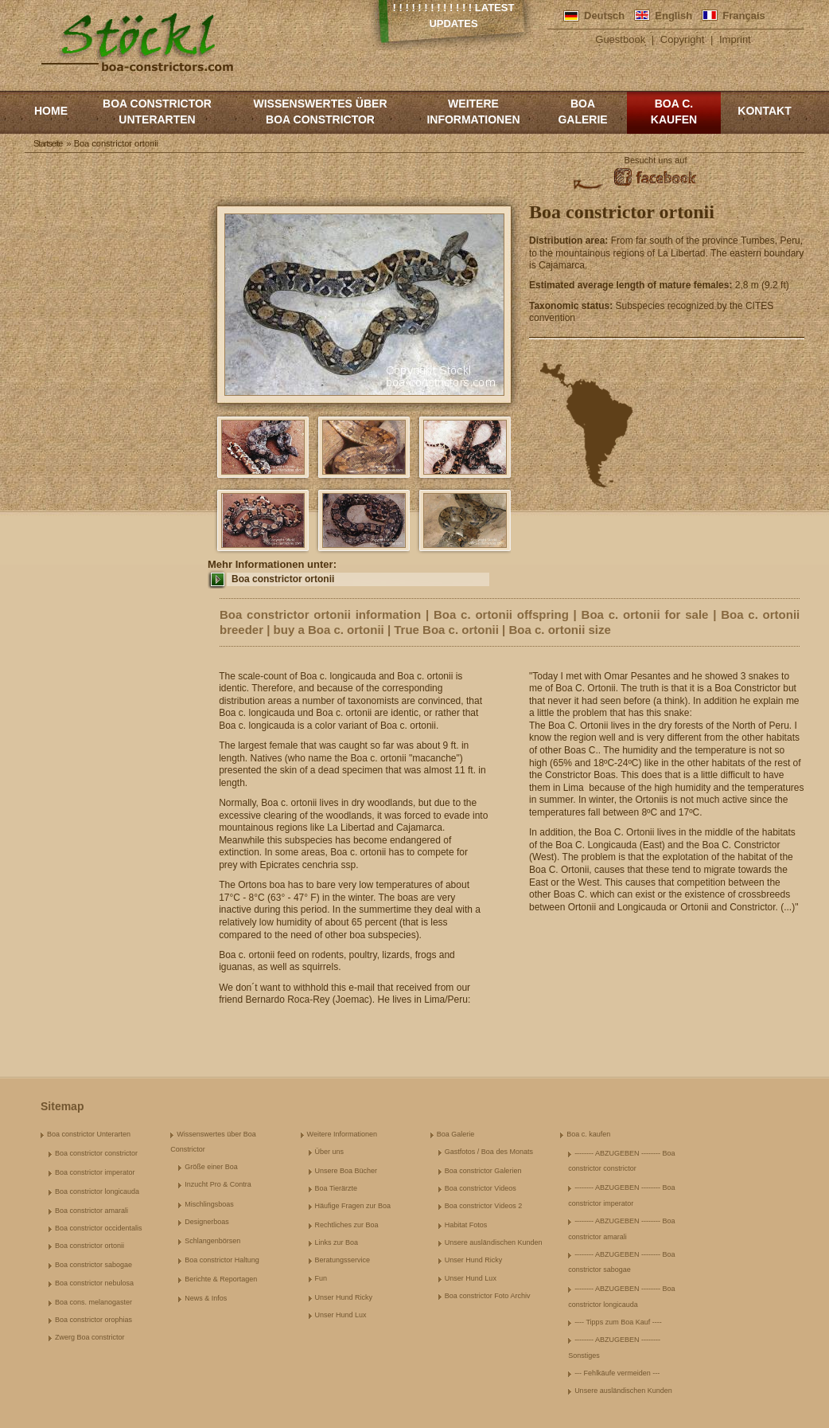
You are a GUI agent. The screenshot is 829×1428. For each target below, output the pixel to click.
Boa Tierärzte (336, 1188)
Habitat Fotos (466, 1225)
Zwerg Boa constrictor (90, 1337)
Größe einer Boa (211, 1167)
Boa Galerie (582, 111)
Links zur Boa (337, 1242)
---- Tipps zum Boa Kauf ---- (618, 1322)
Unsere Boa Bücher (346, 1171)
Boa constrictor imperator (95, 1172)
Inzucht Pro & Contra (218, 1184)
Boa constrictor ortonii (283, 579)
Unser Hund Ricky (344, 1297)
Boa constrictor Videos (480, 1188)
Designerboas (207, 1222)
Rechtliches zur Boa (347, 1225)
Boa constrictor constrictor (96, 1153)
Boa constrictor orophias (93, 1320)
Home (51, 110)
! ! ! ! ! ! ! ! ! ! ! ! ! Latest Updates (454, 15)
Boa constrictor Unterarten (157, 111)
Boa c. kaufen (674, 111)
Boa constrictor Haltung (222, 1260)
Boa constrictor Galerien (483, 1171)
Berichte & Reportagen (221, 1279)
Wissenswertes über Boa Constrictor (320, 111)
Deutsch (604, 16)
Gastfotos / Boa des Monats (489, 1152)
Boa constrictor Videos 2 (483, 1206)
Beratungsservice (343, 1260)
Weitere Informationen (473, 111)
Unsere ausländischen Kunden (494, 1242)
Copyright (682, 39)
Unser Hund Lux (341, 1315)
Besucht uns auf (656, 160)
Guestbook (620, 39)
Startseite (47, 143)
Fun (321, 1278)
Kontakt (764, 110)
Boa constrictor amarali (91, 1211)
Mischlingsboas (209, 1204)
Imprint (735, 39)
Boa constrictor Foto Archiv (488, 1296)
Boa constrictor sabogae (93, 1265)
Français (743, 16)
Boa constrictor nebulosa (94, 1283)
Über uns (329, 1152)
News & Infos (206, 1298)
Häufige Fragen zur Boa (353, 1206)
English (673, 16)
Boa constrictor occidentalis (98, 1228)
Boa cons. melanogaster (93, 1302)
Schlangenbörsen (212, 1241)
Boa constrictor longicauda (97, 1191)
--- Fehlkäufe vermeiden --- (617, 1373)
